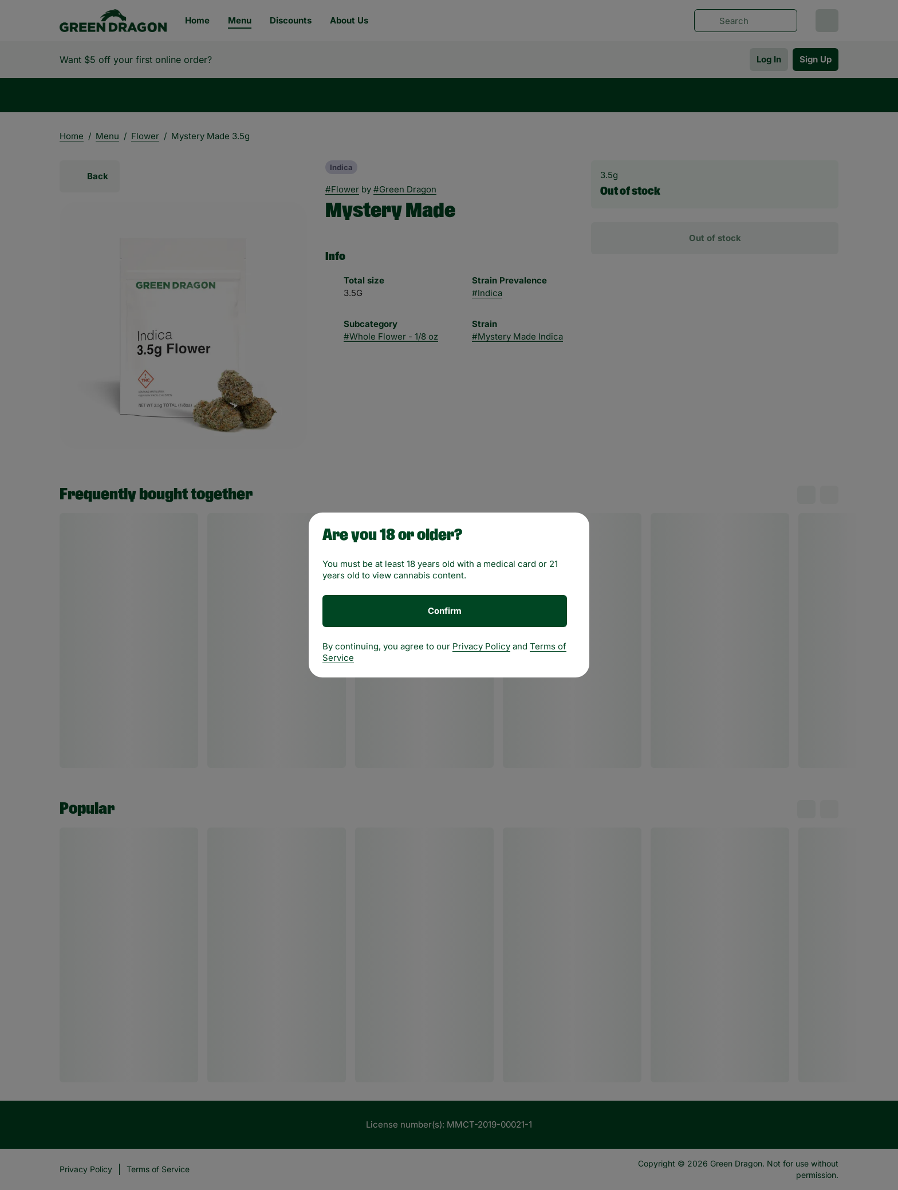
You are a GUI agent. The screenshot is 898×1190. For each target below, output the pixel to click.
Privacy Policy (481, 646)
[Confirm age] (444, 611)
